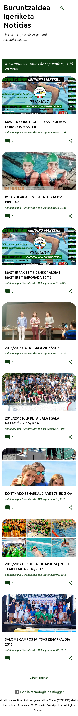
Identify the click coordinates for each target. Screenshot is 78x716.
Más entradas (39, 678)
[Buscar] (62, 8)
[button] (70, 140)
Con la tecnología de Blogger (39, 692)
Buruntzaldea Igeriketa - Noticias (26, 16)
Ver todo (11, 69)
